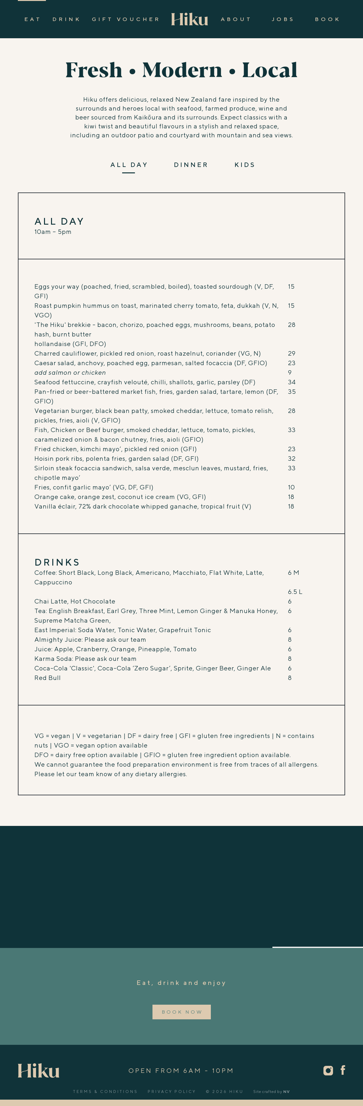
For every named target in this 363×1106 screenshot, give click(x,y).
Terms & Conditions (105, 1091)
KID (244, 165)
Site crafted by (271, 1091)
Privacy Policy (172, 1091)
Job (282, 19)
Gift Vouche (125, 19)
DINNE (190, 165)
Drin (65, 19)
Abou (235, 19)
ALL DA (128, 165)
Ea (32, 19)
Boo (327, 19)
